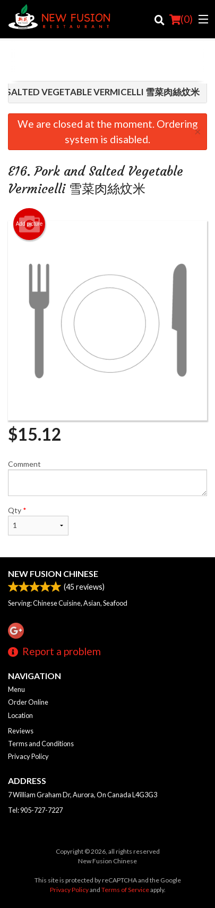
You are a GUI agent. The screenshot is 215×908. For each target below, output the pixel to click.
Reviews (20, 731)
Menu (16, 689)
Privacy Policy (28, 756)
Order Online (28, 702)
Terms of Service (125, 890)
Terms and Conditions (41, 743)
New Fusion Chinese (53, 573)
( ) (181, 19)
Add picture (29, 224)
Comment (107, 477)
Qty (38, 520)
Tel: (35, 810)
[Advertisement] (107, 62)
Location (20, 715)
